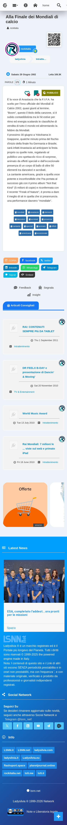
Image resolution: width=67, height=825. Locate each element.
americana (25, 233)
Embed (27, 274)
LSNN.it (9, 750)
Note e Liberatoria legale (42, 811)
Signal (10, 274)
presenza (47, 219)
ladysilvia (20, 59)
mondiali (19, 212)
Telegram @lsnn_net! (18, 719)
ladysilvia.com (43, 750)
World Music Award (35, 413)
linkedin (11, 267)
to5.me (29, 773)
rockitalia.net (12, 773)
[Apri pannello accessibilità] (25, 5)
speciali (28, 226)
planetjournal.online (42, 765)
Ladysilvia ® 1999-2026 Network (33, 801)
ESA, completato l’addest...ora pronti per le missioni (33, 613)
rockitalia (26, 48)
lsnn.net (33, 790)
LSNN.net (24, 750)
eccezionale (40, 233)
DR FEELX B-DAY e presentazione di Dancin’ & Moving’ (38, 372)
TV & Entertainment (24, 392)
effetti (52, 226)
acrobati (33, 219)
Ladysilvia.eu (31, 757)
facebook (28, 260)
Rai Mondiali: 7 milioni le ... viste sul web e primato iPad (39, 448)
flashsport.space (14, 765)
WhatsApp (30, 267)
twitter (46, 260)
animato (41, 226)
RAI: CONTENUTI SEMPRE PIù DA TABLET (38, 329)
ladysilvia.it (11, 757)
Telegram (50, 267)
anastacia (33, 212)
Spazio (11, 628)
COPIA (10, 260)
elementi (47, 212)
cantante (15, 226)
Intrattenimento (43, 59)
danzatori (20, 219)
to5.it (41, 773)
